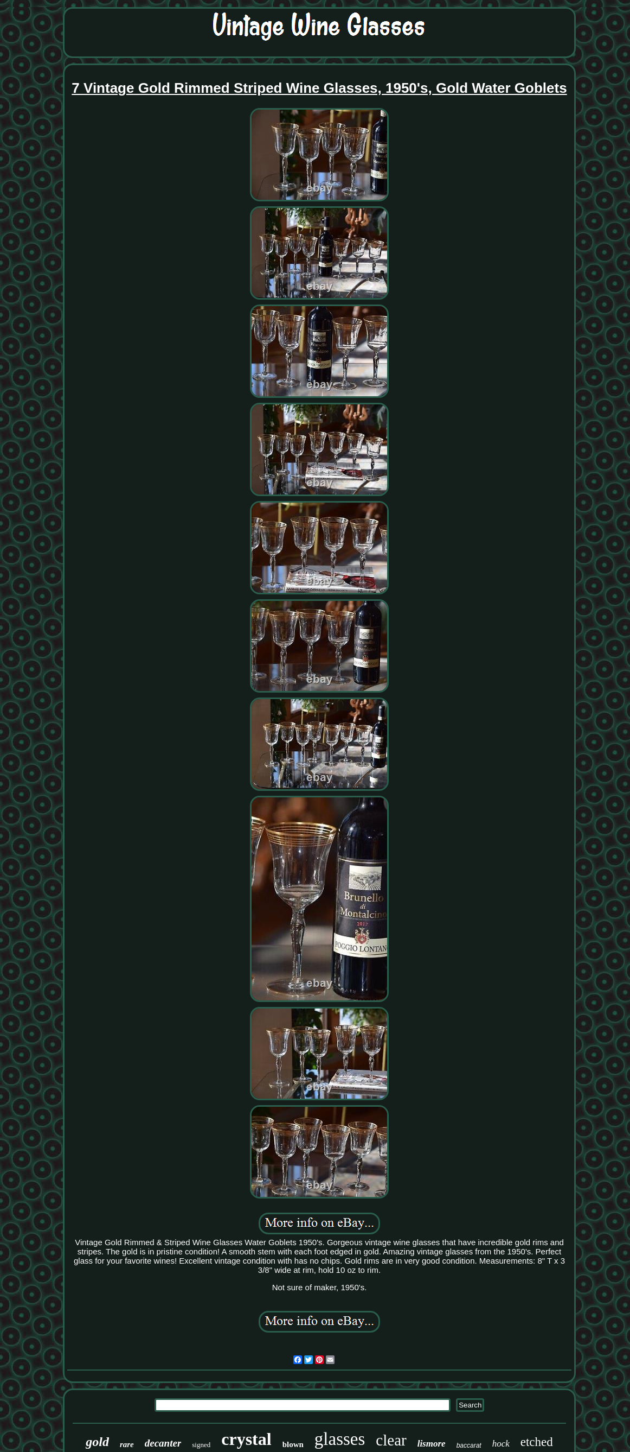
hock (501, 1443)
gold (97, 1442)
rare (127, 1444)
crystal (246, 1439)
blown (293, 1444)
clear (391, 1440)
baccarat (469, 1445)
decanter (163, 1443)
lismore (431, 1443)
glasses (339, 1439)
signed (201, 1445)
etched (536, 1442)
